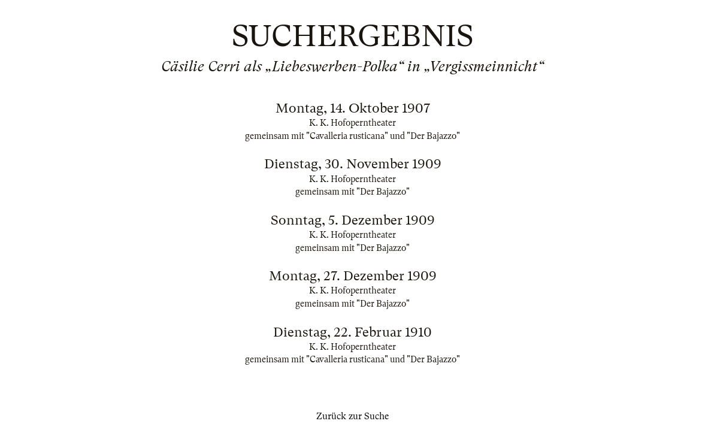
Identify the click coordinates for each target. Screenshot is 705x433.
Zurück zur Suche (352, 416)
